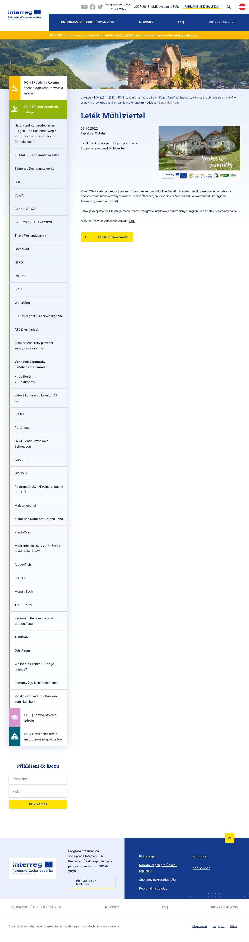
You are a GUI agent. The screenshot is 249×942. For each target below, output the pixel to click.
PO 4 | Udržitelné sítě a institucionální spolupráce (43, 736)
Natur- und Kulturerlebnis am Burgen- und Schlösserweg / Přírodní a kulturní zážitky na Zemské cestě (35, 133)
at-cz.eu (86, 97)
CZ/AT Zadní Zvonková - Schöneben (32, 443)
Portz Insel (22, 428)
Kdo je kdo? (201, 868)
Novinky (146, 22)
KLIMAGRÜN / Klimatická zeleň (37, 155)
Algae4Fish (23, 565)
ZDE (132, 221)
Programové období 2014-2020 (87, 22)
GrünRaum (22, 650)
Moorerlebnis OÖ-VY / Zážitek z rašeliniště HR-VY (38, 548)
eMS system (160, 7)
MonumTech (24, 591)
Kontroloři (200, 856)
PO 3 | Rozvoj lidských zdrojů (40, 717)
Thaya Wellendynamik (30, 235)
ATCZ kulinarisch (27, 329)
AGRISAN (21, 637)
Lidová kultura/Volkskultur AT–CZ (37, 398)
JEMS (175, 7)
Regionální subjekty (153, 888)
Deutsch (242, 7)
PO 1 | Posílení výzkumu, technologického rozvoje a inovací (43, 87)
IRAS (18, 289)
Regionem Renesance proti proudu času (34, 621)
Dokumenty (26, 382)
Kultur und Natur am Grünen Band (39, 519)
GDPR (233, 926)
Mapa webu (199, 926)
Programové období (118, 7)
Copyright (218, 926)
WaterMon (22, 303)
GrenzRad (22, 249)
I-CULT (19, 414)
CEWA (19, 195)
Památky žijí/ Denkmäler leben (36, 683)
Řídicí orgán (147, 856)
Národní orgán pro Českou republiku (158, 868)
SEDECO (21, 578)
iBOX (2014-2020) (223, 22)
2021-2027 (124, 35)
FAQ (181, 22)
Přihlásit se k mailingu (201, 6)
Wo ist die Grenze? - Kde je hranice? (34, 666)
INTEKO (20, 276)
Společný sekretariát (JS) (157, 880)
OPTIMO (21, 473)
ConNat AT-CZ (25, 209)
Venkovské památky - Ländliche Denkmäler (31, 364)
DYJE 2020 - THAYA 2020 (33, 222)
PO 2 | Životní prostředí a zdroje (42, 109)
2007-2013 (141, 7)
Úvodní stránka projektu (113, 237)
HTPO (19, 262)
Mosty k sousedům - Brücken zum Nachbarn (36, 699)
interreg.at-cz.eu (186, 35)
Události (24, 376)
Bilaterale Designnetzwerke (34, 168)
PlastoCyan (23, 532)
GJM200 (21, 460)
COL (18, 182)
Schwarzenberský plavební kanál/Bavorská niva (34, 345)
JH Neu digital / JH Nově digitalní (39, 316)
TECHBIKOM (23, 605)
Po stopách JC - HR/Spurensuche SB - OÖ (39, 489)
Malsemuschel (25, 505)
